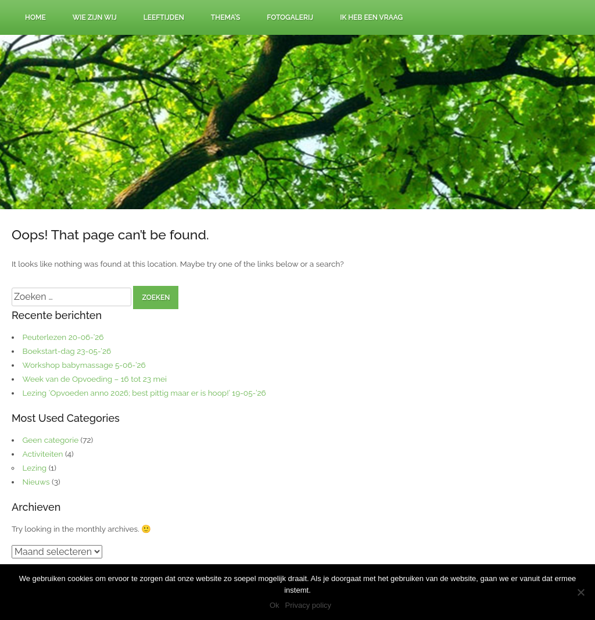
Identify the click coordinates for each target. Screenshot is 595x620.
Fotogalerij (290, 17)
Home (35, 17)
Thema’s (226, 17)
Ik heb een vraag (371, 17)
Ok (274, 605)
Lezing (35, 467)
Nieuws (36, 481)
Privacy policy (308, 605)
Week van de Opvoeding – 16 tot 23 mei (95, 379)
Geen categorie (51, 440)
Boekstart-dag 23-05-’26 (67, 351)
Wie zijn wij (95, 17)
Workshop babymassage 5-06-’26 (84, 365)
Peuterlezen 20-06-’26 (63, 337)
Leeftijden (164, 17)
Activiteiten (43, 453)
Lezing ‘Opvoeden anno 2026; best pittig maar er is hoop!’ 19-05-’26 (144, 392)
